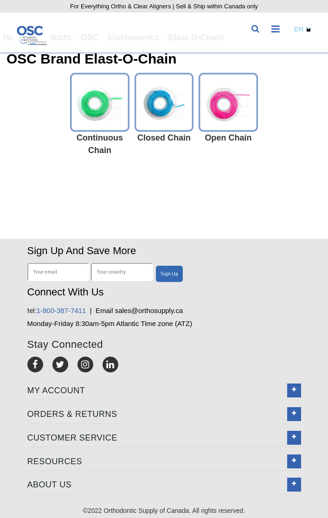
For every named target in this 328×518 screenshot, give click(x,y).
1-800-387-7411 (56, 310)
